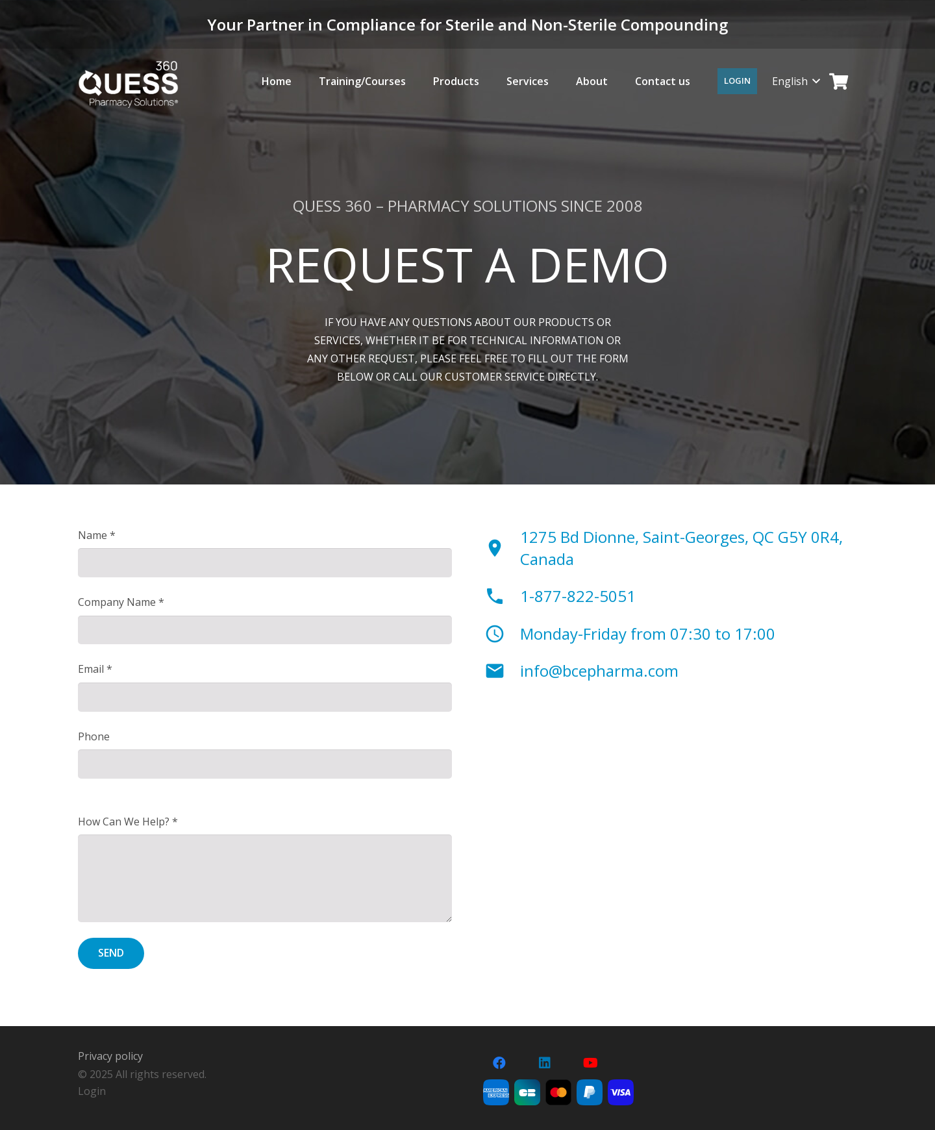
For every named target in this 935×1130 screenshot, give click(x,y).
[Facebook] (499, 1063)
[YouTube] (590, 1063)
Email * (95, 669)
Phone (94, 736)
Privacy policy (110, 1056)
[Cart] (838, 81)
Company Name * (121, 602)
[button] (796, 81)
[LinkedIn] (545, 1063)
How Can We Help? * (128, 821)
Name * (97, 535)
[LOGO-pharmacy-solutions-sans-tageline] (128, 84)
